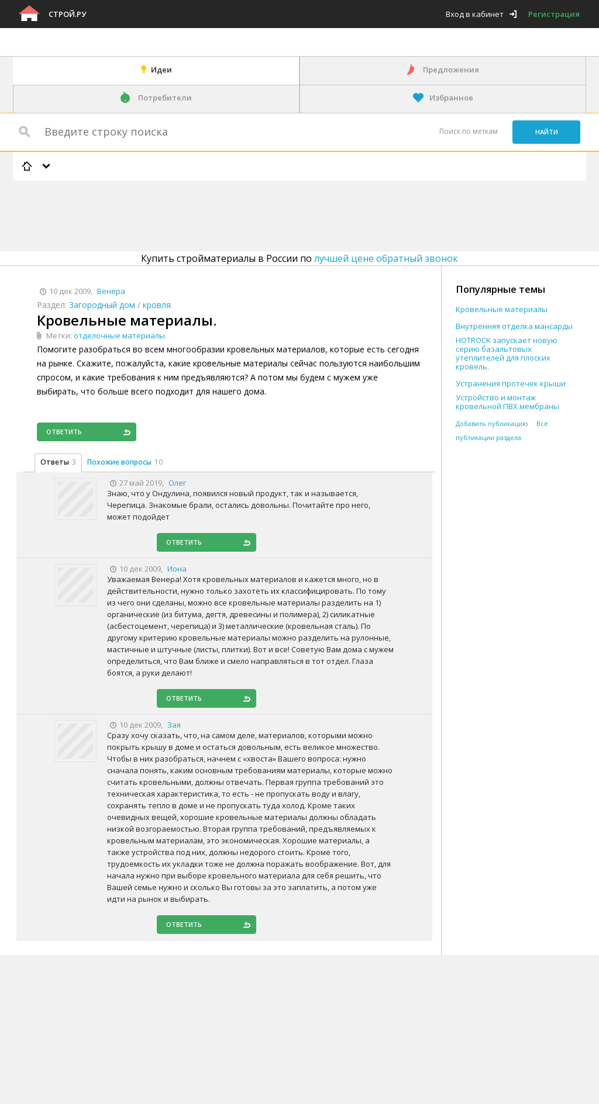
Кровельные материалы (502, 309)
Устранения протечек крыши (511, 383)
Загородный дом (102, 304)
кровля (157, 304)
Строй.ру (67, 14)
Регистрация (554, 14)
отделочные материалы (119, 335)
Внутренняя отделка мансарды (514, 326)
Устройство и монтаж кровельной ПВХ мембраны (507, 402)
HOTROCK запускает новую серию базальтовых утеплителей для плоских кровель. (506, 353)
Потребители (165, 97)
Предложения (451, 69)
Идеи (161, 69)
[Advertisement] (226, 214)
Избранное (451, 97)
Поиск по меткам (468, 131)
